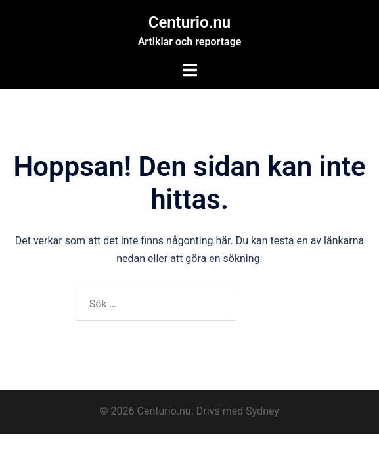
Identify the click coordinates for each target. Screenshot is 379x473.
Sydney (262, 411)
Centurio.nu (189, 22)
